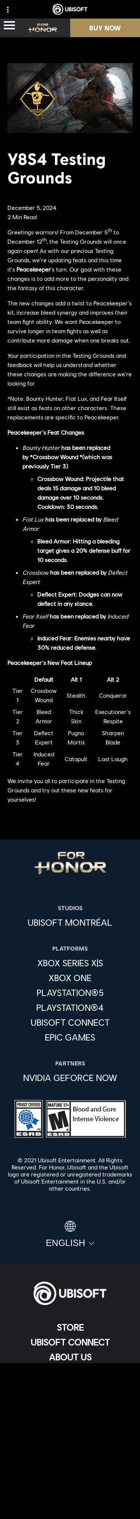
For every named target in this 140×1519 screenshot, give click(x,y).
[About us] (70, 1357)
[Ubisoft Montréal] (70, 922)
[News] (70, 1372)
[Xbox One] (70, 977)
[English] (70, 1234)
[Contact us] (70, 1413)
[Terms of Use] (70, 1438)
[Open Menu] (9, 25)
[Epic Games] (70, 1037)
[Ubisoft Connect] (70, 1342)
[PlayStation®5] (70, 992)
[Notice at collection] (70, 1450)
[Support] (70, 1386)
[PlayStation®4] (70, 1007)
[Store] (70, 1327)
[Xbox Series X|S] (70, 963)
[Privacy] (70, 1426)
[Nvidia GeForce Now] (70, 1077)
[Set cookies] (70, 1505)
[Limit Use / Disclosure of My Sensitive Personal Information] (70, 1489)
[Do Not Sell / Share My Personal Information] (70, 1467)
